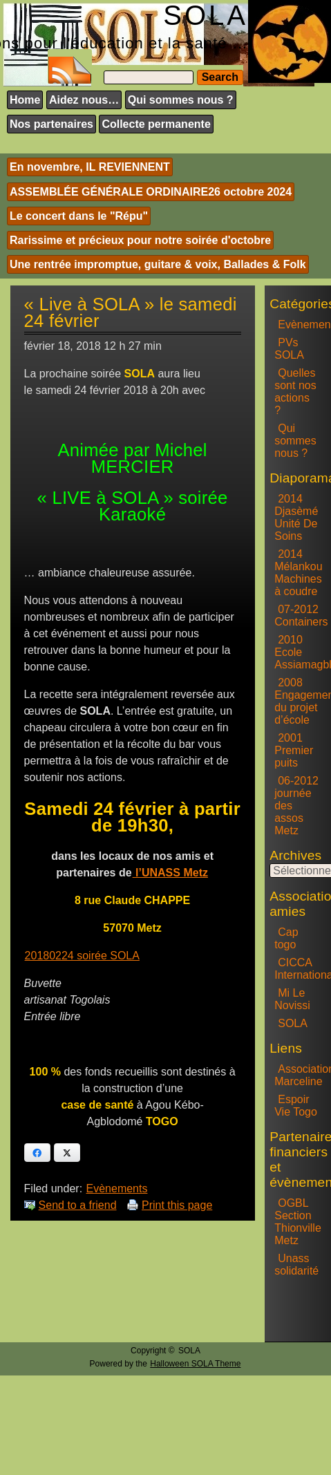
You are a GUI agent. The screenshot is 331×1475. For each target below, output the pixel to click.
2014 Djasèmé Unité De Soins (296, 517)
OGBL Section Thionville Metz (297, 1221)
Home (25, 100)
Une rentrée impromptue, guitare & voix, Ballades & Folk (158, 264)
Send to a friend (78, 1205)
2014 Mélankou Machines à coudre (298, 572)
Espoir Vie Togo (295, 1105)
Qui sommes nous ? (181, 100)
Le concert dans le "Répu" (79, 216)
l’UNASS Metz (170, 873)
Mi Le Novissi (292, 999)
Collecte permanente (156, 124)
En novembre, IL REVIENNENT (90, 167)
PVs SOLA (289, 349)
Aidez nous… (84, 100)
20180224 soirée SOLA (82, 955)
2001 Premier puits (293, 750)
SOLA (293, 1023)
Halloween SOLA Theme (195, 1364)
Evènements (117, 1188)
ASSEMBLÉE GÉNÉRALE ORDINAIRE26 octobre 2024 (151, 192)
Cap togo (286, 938)
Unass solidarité (296, 1264)
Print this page (177, 1205)
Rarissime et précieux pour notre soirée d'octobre (140, 240)
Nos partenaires (51, 124)
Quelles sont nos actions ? (295, 391)
